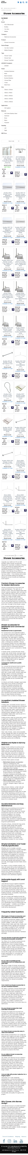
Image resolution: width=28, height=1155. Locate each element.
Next (21, 555)
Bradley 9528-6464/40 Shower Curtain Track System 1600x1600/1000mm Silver (21, 297)
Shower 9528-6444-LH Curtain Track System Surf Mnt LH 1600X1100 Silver (20, 263)
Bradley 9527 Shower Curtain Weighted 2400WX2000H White (7, 195)
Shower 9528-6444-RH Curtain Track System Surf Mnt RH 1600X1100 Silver (7, 296)
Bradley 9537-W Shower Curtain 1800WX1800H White (7, 429)
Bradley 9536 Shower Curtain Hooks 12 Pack (7, 395)
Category (3, 34)
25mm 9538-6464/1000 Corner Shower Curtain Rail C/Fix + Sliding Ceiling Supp (20, 497)
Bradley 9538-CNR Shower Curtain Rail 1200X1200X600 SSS (20, 532)
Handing (3, 125)
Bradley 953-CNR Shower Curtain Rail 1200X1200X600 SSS (20, 363)
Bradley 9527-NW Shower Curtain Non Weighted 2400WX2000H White (20, 230)
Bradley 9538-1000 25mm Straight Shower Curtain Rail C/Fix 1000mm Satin (20, 430)
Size (2, 87)
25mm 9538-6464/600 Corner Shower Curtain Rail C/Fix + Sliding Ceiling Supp (7, 532)
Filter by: (4, 18)
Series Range (5, 45)
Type (2, 53)
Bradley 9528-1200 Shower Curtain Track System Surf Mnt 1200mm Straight (7, 263)
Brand (3, 22)
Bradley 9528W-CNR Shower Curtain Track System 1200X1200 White (20, 330)
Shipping (17, 1136)
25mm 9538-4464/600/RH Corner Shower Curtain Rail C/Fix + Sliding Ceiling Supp (7, 498)
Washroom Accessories (10, 8)
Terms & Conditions (8, 1136)
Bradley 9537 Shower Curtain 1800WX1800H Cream (20, 396)
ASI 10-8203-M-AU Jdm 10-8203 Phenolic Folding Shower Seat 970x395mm (20, 159)
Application (4, 105)
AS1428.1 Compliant (6, 63)
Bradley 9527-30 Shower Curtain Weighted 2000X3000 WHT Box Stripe (8, 230)
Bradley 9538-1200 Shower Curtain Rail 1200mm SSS (7, 462)
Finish (3, 68)
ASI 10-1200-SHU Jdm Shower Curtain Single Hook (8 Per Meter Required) (7, 159)
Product (3, 39)
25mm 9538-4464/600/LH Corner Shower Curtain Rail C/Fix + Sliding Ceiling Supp (20, 464)
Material (3, 111)
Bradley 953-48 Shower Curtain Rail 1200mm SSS (8, 362)
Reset (3, 20)
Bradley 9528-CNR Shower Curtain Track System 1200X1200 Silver (7, 330)
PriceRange (14, 134)
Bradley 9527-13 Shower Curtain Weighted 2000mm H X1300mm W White (20, 195)
